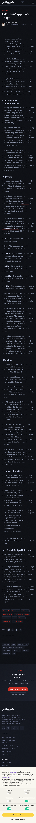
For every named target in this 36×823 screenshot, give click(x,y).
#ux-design (15, 610)
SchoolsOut (5, 765)
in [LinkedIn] (3, 728)
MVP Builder (6, 743)
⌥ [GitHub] (13, 728)
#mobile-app (6, 617)
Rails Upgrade (7, 751)
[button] (8, 629)
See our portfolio (18, 694)
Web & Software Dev (8, 737)
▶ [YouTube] (17, 728)
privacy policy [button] (13, 772)
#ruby (14, 617)
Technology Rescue (8, 748)
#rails (5, 647)
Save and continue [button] (18, 815)
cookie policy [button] (6, 777)
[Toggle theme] (22, 2)
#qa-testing (6, 621)
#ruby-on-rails (7, 614)
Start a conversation (18, 689)
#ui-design (25, 610)
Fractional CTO (7, 754)
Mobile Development (8, 740)
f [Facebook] (22, 728)
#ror (14, 653)
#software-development (22, 614)
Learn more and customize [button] (18, 819)
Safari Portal (7, 762)
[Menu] (32, 2)
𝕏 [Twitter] (8, 728)
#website (21, 617)
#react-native (17, 621)
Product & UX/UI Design (10, 746)
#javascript (16, 650)
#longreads (6, 610)
